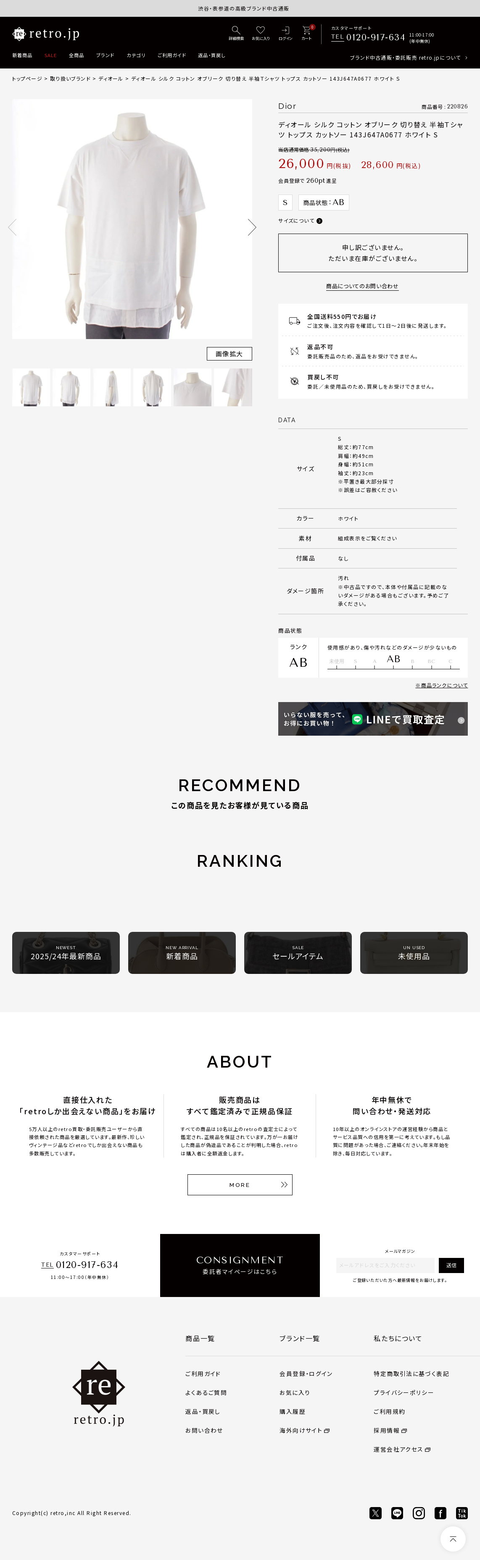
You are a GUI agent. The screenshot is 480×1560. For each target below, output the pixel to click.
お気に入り (295, 1392)
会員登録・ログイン (306, 1373)
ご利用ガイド (172, 55)
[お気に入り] (261, 34)
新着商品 (22, 55)
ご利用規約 (389, 1411)
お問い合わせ (204, 1430)
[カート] (306, 34)
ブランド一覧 (300, 1338)
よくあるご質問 (206, 1392)
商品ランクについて (444, 685)
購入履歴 (292, 1411)
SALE (51, 55)
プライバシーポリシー (404, 1392)
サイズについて (296, 220)
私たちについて (398, 1338)
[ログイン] (285, 34)
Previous (12, 227)
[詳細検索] (236, 34)
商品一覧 (200, 1338)
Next (252, 227)
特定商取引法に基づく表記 (411, 1373)
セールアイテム (298, 953)
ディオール (110, 78)
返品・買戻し (211, 55)
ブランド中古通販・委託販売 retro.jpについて (405, 57)
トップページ (27, 78)
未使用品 (414, 953)
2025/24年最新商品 (66, 953)
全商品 (76, 55)
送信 (451, 1264)
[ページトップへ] (453, 1539)
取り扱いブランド (70, 78)
